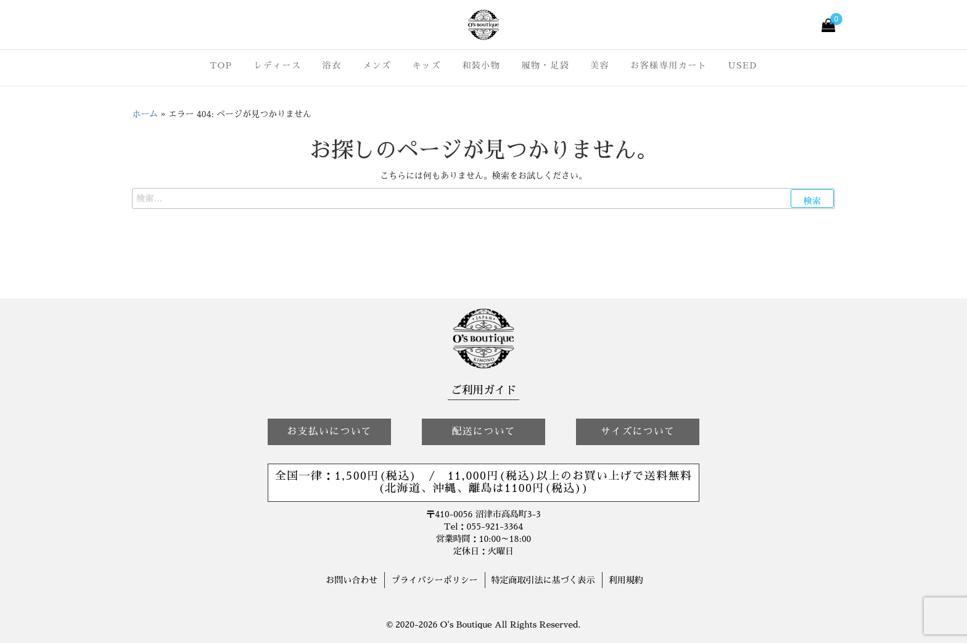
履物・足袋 (545, 65)
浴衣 (332, 65)
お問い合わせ (351, 580)
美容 (599, 65)
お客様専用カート (668, 65)
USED (742, 65)
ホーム (145, 114)
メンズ (377, 65)
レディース (277, 65)
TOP (221, 65)
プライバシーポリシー (434, 580)
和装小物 (481, 65)
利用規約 (626, 580)
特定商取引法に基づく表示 (543, 580)
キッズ (427, 65)
